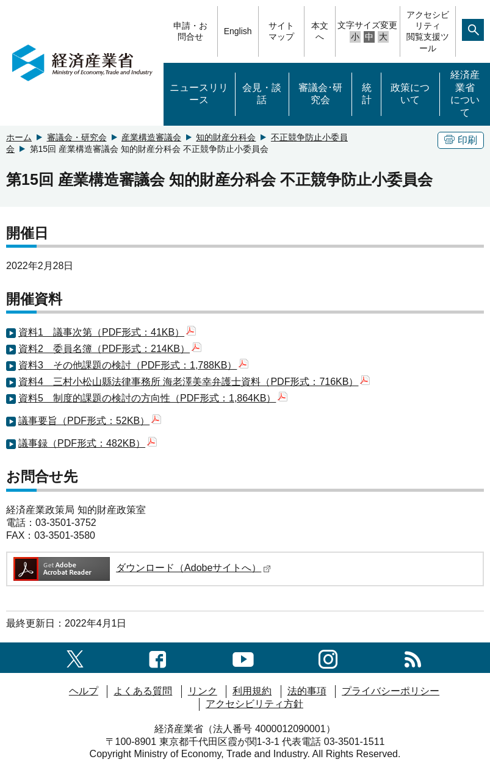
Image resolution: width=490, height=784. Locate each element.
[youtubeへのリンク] (243, 657)
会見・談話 (261, 94)
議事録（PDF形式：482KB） (87, 443)
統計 (367, 94)
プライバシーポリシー (390, 691)
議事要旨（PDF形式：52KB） (89, 420)
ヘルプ (83, 691)
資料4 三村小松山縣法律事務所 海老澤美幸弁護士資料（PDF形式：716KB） (194, 381)
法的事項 (306, 691)
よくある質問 (142, 691)
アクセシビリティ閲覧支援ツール (427, 31)
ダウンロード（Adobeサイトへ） (141, 568)
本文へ (319, 31)
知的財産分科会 (226, 137)
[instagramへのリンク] (328, 657)
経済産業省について (465, 94)
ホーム (19, 137)
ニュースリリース (199, 94)
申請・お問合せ (190, 31)
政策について (410, 94)
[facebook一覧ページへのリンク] (157, 657)
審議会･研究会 (320, 94)
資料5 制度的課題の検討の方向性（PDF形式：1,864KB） (152, 398)
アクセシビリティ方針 (254, 704)
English (238, 31)
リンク (202, 691)
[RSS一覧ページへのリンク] (412, 657)
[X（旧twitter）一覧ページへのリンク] (75, 657)
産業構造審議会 (151, 137)
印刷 (460, 140)
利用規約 (252, 691)
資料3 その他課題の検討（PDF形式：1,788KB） (133, 365)
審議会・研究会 (77, 137)
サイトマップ (281, 31)
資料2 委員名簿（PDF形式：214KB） (109, 348)
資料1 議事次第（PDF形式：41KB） (107, 332)
